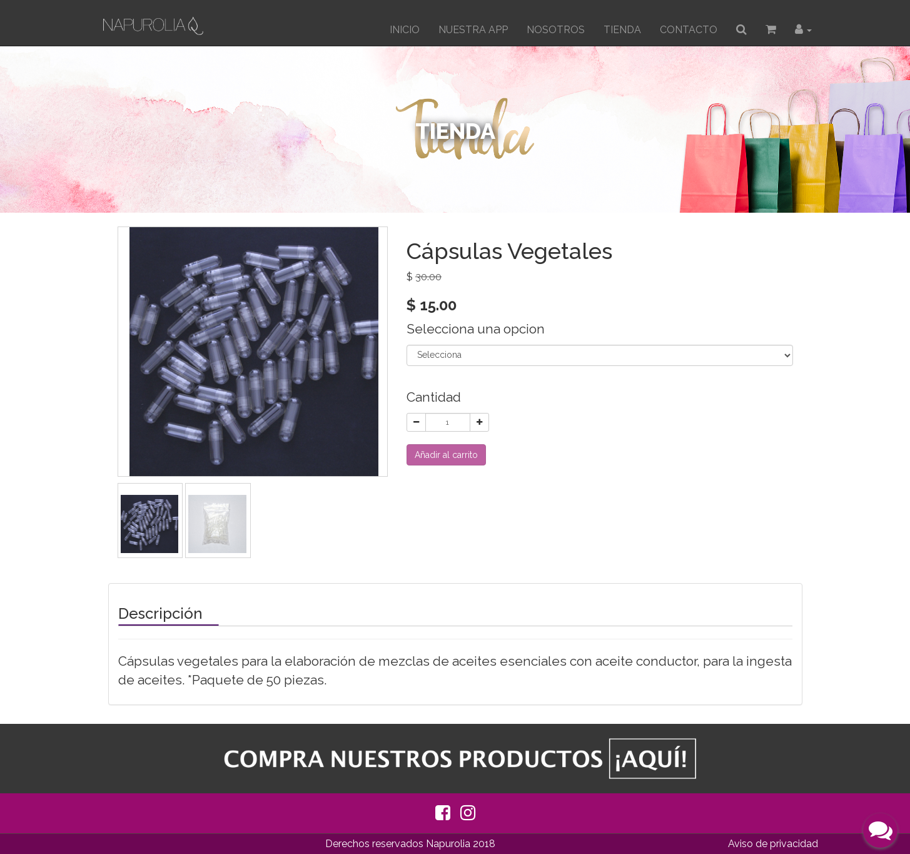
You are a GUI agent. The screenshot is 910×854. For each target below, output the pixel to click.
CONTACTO (688, 30)
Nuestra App (473, 30)
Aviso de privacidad (773, 844)
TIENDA (622, 30)
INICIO (405, 30)
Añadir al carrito (446, 455)
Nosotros (556, 30)
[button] (803, 30)
